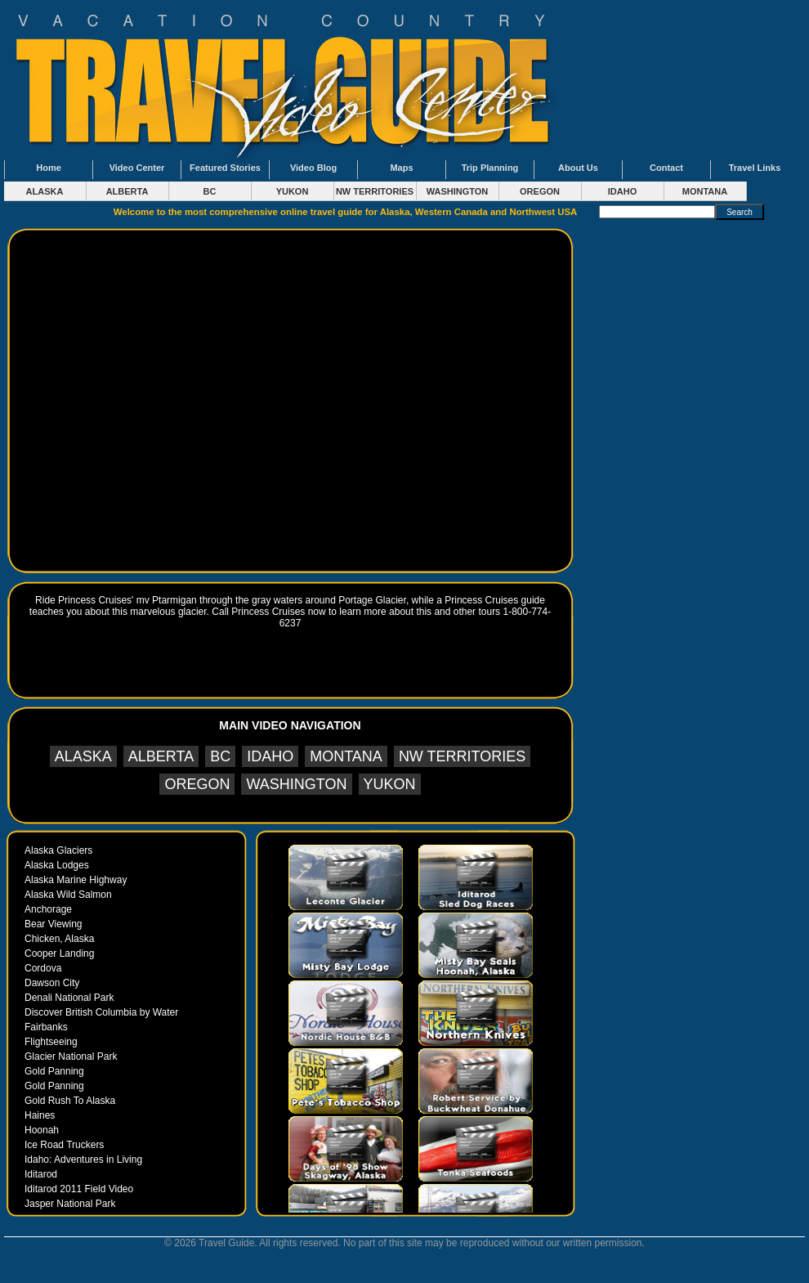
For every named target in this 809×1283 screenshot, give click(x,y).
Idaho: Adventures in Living (83, 1159)
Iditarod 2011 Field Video (79, 1189)
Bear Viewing (54, 924)
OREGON (540, 191)
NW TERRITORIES (374, 191)
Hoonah (42, 1130)
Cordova (43, 968)
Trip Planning (490, 168)
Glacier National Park (71, 1056)
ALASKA (45, 191)
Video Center (137, 168)
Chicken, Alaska (59, 938)
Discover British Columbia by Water (101, 1012)
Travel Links (755, 168)
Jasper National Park (70, 1203)
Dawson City (52, 983)
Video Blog (313, 168)
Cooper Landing (59, 953)
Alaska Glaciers (58, 850)
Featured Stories (225, 168)
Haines (40, 1115)
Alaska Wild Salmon (68, 894)
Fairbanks (46, 1027)
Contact (666, 168)
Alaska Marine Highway (76, 880)
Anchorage (48, 909)
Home (48, 168)
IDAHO (622, 191)
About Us (578, 168)
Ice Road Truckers (64, 1145)
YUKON (292, 191)
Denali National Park (69, 997)
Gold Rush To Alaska (70, 1100)
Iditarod (41, 1174)
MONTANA (704, 191)
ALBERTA (127, 191)
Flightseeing (51, 1041)
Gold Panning (54, 1071)
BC (210, 191)
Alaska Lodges (57, 865)
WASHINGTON (458, 191)
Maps (401, 168)
